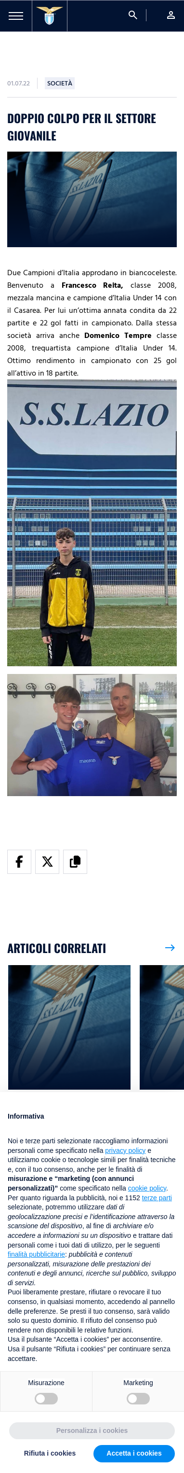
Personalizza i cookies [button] (92, 1430)
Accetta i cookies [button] (133, 1453)
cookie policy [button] (147, 1188)
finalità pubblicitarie (36, 1254)
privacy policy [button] (125, 1150)
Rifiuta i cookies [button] (50, 1453)
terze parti (157, 1198)
